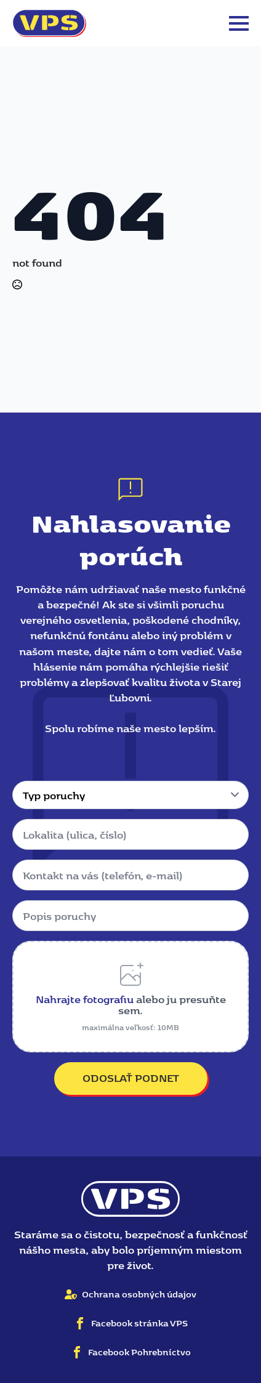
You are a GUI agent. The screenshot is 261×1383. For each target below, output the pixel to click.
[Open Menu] (239, 23)
